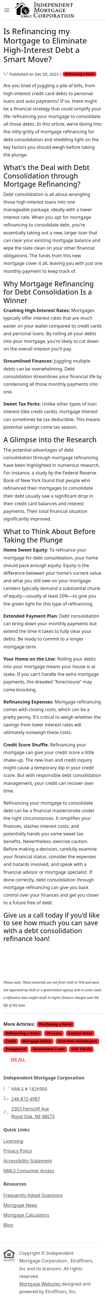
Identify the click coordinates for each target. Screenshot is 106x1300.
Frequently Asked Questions (33, 1195)
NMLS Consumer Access (28, 1171)
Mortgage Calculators (26, 1215)
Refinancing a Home (79, 74)
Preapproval (16, 1049)
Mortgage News (20, 1205)
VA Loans (54, 1033)
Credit (11, 1041)
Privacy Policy (17, 1151)
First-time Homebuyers (77, 1041)
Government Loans (49, 1049)
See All (17, 1059)
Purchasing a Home (55, 1024)
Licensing (13, 1141)
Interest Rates (80, 1033)
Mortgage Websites (40, 1284)
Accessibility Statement (27, 1161)
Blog (8, 1225)
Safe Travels (81, 1049)
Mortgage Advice (37, 1041)
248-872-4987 (25, 1099)
